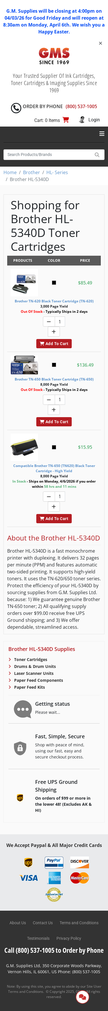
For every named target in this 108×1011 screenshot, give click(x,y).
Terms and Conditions (79, 922)
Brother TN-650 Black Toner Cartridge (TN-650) (54, 379)
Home (10, 172)
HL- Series (57, 172)
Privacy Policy (68, 938)
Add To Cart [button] (54, 343)
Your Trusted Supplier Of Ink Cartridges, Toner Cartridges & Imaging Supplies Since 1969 (54, 83)
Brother (31, 172)
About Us (18, 922)
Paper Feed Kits (29, 687)
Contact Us (43, 922)
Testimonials (38, 938)
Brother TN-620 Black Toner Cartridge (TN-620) (54, 301)
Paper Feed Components (38, 680)
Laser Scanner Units (33, 673)
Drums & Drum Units (34, 666)
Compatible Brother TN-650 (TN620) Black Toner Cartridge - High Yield (54, 468)
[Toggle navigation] (102, 134)
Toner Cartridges (30, 659)
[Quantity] (60, 322)
